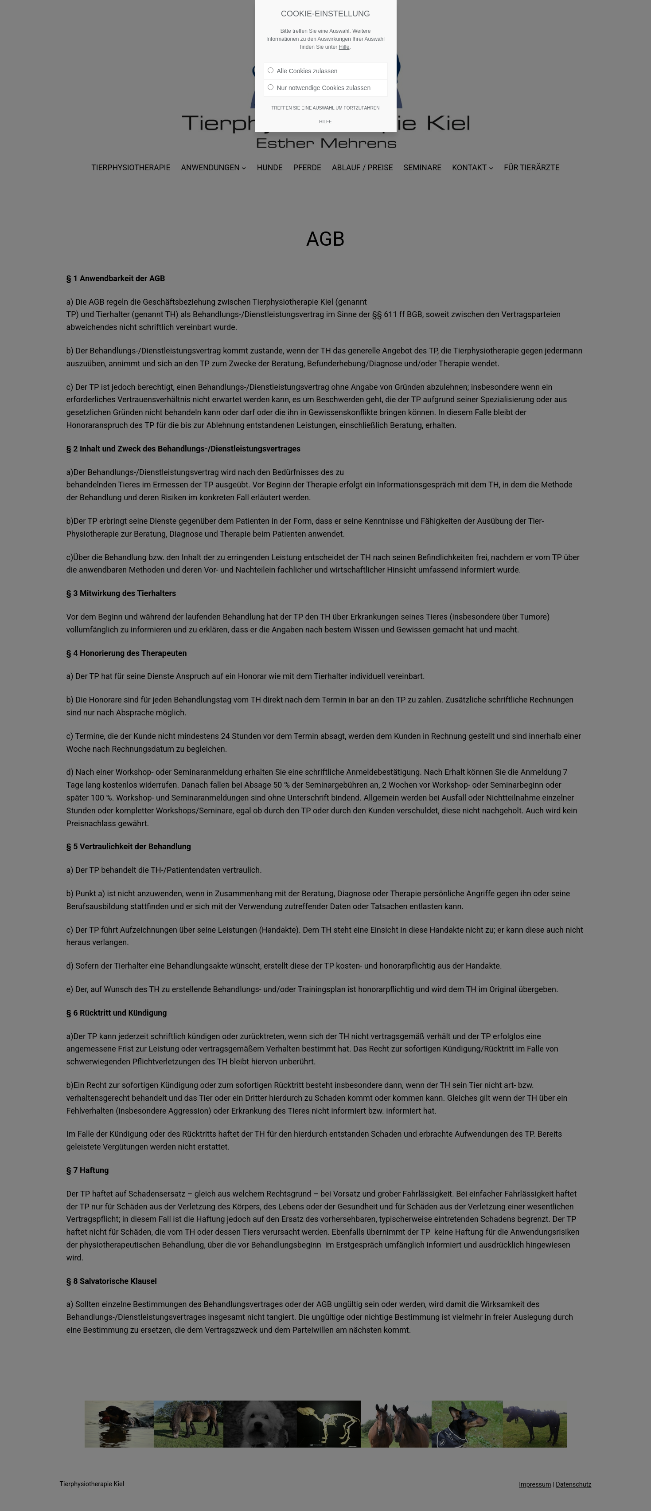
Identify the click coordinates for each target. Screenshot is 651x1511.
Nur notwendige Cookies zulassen (319, 84)
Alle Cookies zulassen (303, 67)
